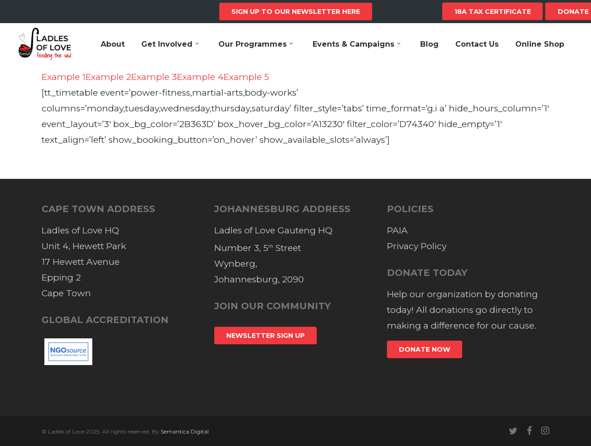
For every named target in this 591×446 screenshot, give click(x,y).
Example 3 (154, 77)
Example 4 (200, 77)
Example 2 (108, 77)
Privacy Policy (416, 246)
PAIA (397, 230)
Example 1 (63, 77)
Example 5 (246, 77)
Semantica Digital (185, 431)
